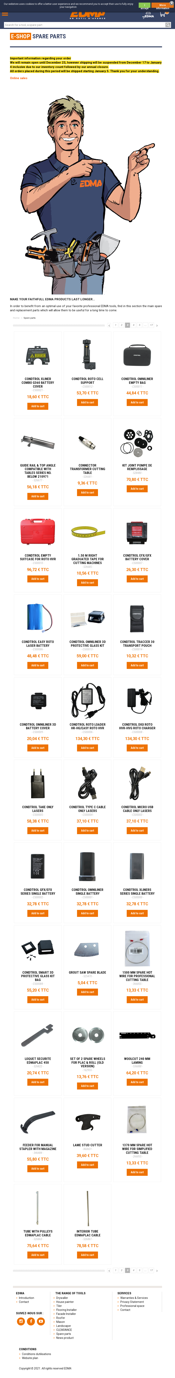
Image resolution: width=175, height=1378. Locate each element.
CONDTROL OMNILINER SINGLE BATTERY (87, 893)
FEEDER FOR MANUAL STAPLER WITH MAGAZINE (37, 1148)
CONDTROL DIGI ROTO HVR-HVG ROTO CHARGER (137, 728)
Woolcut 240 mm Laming (137, 1062)
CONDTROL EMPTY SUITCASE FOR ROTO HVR (38, 559)
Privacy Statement (132, 1301)
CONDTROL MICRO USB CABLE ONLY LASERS (137, 810)
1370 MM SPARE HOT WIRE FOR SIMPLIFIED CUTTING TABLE (137, 1150)
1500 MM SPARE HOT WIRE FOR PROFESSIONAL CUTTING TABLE (137, 977)
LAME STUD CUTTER (87, 1147)
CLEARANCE (64, 1329)
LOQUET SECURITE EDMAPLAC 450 (38, 1062)
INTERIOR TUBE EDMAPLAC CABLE (88, 1235)
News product (65, 1337)
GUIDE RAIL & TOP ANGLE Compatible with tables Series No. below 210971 (38, 472)
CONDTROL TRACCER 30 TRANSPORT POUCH (137, 645)
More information (162, 6)
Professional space (132, 1305)
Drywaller (62, 1297)
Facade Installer (66, 1313)
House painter (65, 1301)
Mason (60, 1321)
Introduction (26, 1297)
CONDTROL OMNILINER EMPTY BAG (137, 382)
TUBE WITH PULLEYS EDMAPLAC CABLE (37, 1235)
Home (16, 318)
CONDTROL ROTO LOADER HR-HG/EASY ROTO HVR (88, 728)
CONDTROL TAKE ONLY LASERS (37, 810)
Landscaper (63, 1325)
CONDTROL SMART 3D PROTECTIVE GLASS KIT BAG (38, 977)
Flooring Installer (66, 1309)
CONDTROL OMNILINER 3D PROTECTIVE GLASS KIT (87, 645)
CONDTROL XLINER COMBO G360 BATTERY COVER (38, 384)
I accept (144, 6)
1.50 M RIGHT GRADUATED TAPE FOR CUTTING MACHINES (87, 560)
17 (151, 324)
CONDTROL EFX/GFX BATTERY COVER (137, 559)
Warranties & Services (134, 1297)
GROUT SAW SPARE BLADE (87, 974)
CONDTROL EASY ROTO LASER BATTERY (38, 645)
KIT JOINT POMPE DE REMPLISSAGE (137, 469)
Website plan (30, 1358)
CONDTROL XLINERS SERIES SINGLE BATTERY (137, 893)
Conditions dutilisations (36, 1354)
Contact (24, 1301)
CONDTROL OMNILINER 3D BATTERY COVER (38, 728)
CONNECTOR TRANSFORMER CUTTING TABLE (87, 470)
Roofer (60, 1317)
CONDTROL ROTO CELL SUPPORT (87, 382)
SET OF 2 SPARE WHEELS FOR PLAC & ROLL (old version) (87, 1064)
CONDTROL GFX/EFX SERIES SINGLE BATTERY (38, 893)
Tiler (59, 1305)
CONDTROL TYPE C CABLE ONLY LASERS (87, 810)
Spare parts (63, 1333)
